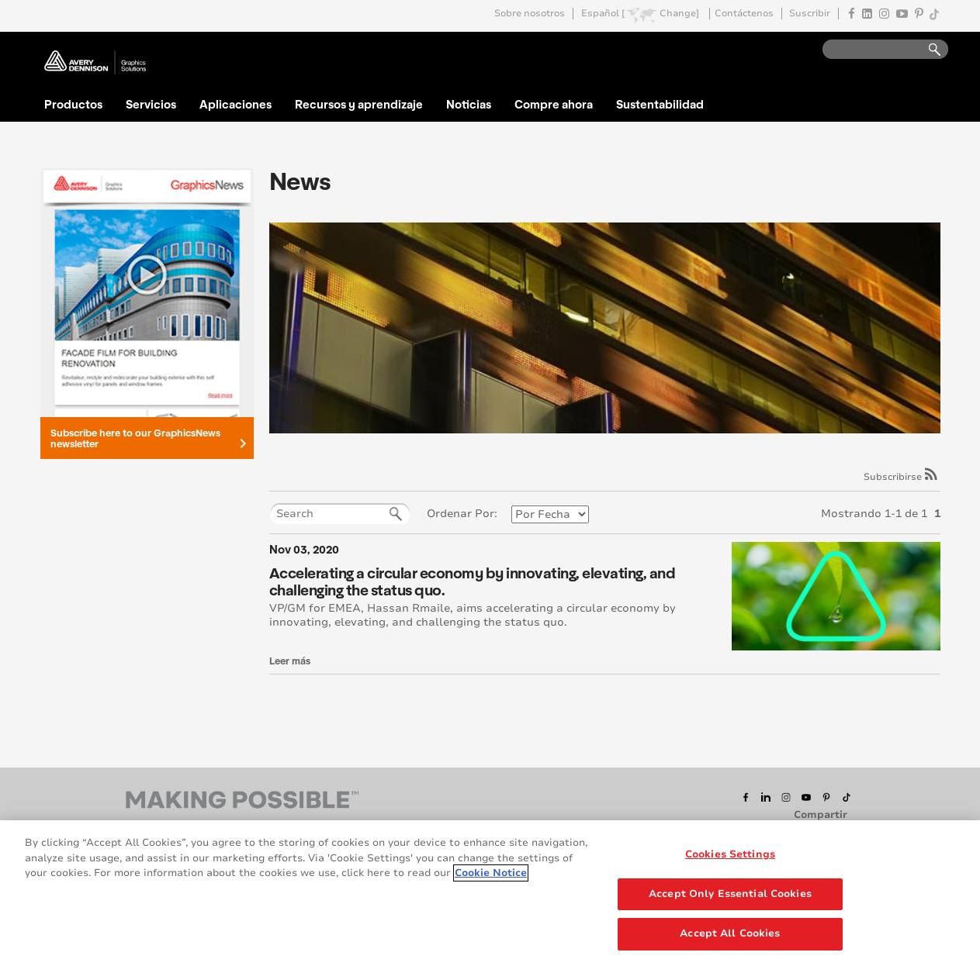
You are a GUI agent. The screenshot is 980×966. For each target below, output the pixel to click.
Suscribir (809, 13)
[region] (490, 893)
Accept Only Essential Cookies (730, 894)
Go (927, 50)
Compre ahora (553, 104)
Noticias (468, 104)
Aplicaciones (235, 104)
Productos (73, 104)
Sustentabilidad (660, 104)
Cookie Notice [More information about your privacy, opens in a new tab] (491, 873)
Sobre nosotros (529, 13)
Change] (679, 13)
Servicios (151, 104)
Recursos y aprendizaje (359, 104)
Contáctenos (744, 13)
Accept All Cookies (730, 933)
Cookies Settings (730, 854)
